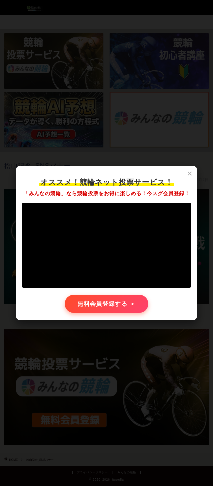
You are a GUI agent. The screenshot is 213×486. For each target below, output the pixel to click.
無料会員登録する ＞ (106, 303)
